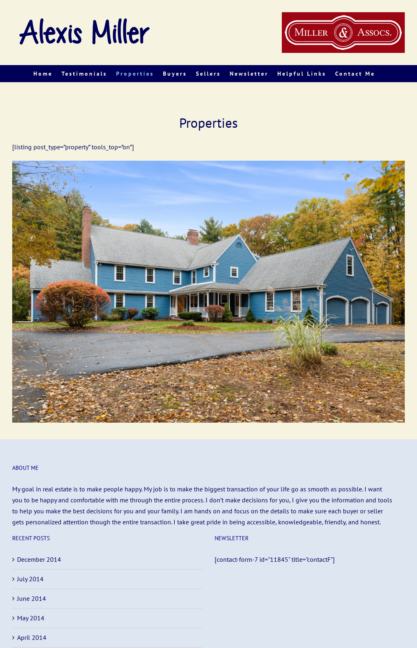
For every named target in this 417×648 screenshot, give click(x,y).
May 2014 (30, 618)
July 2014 (30, 579)
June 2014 (31, 598)
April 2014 (31, 637)
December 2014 (39, 559)
